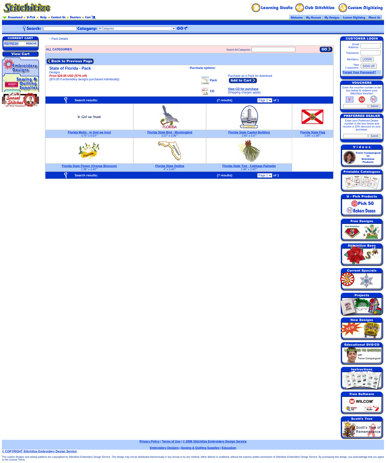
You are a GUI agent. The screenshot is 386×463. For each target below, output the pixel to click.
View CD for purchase (243, 89)
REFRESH (11, 43)
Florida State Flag (312, 132)
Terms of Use (171, 441)
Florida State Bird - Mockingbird (169, 132)
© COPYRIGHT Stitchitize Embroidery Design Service (39, 451)
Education (229, 448)
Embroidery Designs (164, 448)
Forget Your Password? (359, 72)
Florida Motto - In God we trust (89, 132)
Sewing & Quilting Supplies (200, 448)
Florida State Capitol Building (249, 132)
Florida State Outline (169, 166)
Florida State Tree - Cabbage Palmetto (249, 166)
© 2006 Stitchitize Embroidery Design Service (214, 441)
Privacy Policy (149, 441)
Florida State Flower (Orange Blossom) (89, 166)
